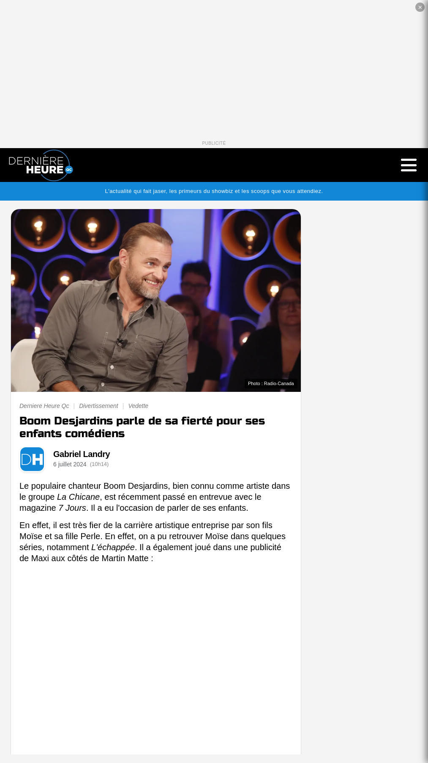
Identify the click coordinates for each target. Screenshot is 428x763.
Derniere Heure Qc (44, 405)
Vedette (138, 405)
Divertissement (98, 405)
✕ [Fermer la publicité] (420, 7)
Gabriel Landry (81, 454)
